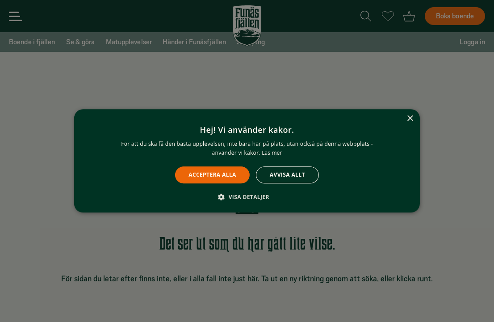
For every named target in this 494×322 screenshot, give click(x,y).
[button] (247, 197)
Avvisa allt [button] (287, 174)
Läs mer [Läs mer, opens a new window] (272, 153)
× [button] (409, 118)
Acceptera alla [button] (212, 174)
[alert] (247, 161)
